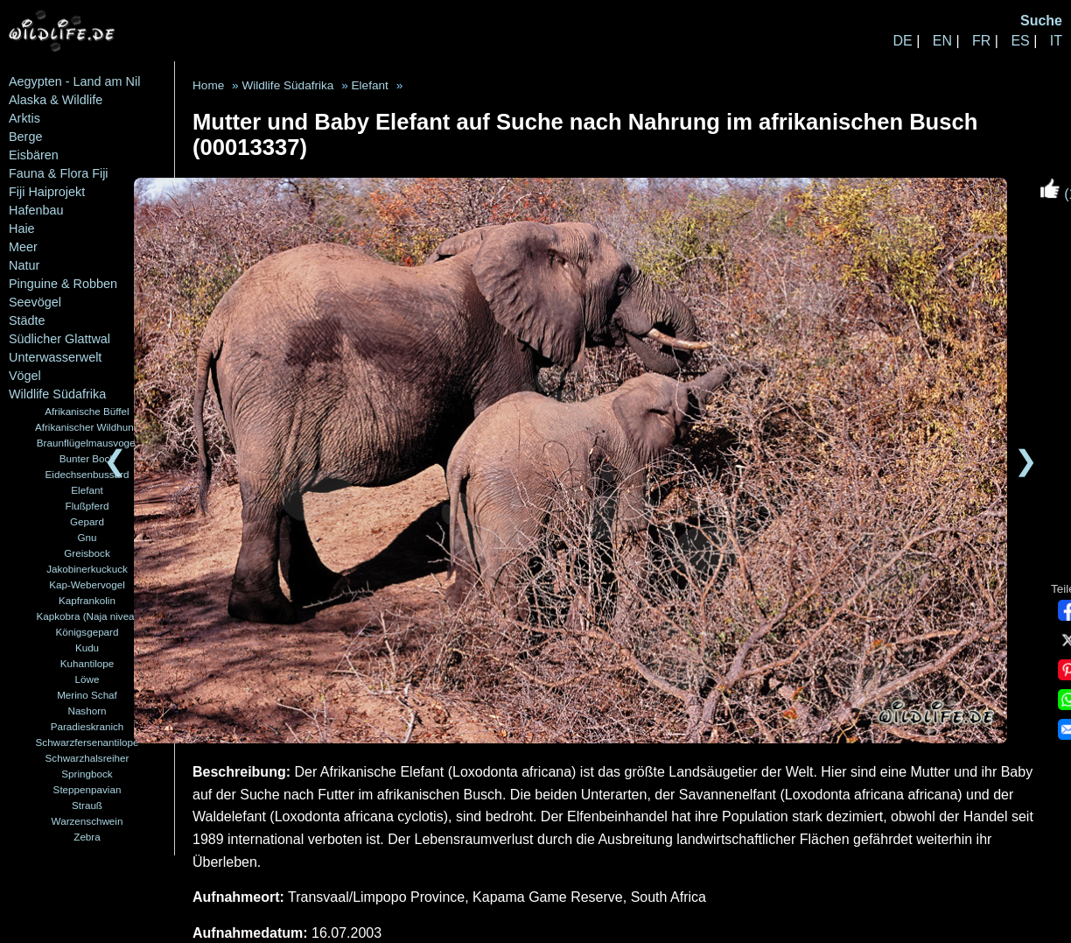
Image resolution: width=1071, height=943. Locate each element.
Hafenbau (36, 210)
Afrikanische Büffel (87, 411)
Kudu (87, 647)
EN (942, 40)
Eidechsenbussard (88, 474)
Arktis (24, 118)
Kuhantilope (87, 663)
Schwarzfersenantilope (87, 742)
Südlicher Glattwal (59, 339)
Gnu (86, 537)
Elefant (86, 490)
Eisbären (34, 155)
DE (902, 40)
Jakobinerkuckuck (87, 568)
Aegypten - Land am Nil (74, 81)
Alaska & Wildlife (55, 100)
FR (981, 40)
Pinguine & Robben (63, 284)
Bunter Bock (88, 458)
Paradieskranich (87, 726)
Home (208, 85)
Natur (24, 265)
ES (1020, 40)
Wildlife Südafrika (57, 394)
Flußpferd (87, 505)
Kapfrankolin (87, 600)
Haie (22, 229)
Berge (25, 137)
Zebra (87, 836)
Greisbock (86, 553)
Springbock (86, 773)
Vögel (25, 376)
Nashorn (86, 710)
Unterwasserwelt (55, 357)
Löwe (87, 679)
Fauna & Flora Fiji (58, 173)
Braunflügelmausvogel (87, 442)
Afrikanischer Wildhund (87, 427)
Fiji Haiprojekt (47, 192)
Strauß (87, 805)
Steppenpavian (87, 789)
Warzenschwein (87, 821)
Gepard (87, 521)
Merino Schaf (87, 694)
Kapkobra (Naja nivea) (87, 616)
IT (1056, 40)
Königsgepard (87, 631)
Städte (27, 320)
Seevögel (35, 302)
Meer (23, 247)
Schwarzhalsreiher (88, 758)
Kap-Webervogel (87, 584)
